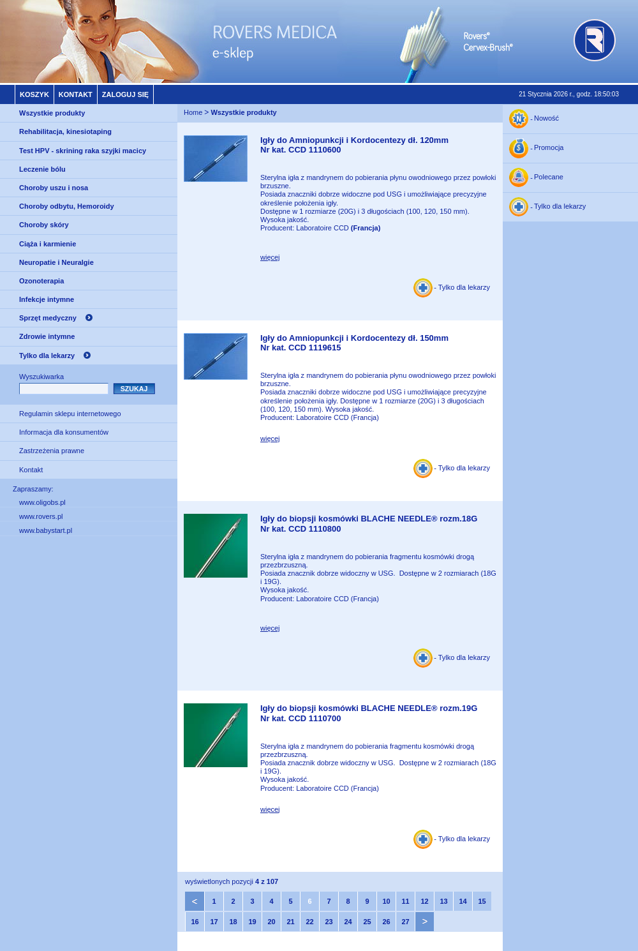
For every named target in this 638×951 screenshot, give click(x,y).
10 (386, 901)
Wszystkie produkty (52, 113)
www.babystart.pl (45, 530)
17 (214, 921)
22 (309, 921)
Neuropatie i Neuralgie (56, 262)
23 (328, 921)
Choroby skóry (44, 224)
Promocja (548, 148)
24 (348, 921)
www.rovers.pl (41, 516)
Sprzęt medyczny (48, 318)
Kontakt (76, 94)
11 (405, 901)
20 (271, 921)
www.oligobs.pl (42, 502)
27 (405, 921)
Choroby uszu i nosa (53, 187)
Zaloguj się (125, 94)
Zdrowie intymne (47, 336)
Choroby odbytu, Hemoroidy (66, 206)
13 (443, 901)
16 (194, 921)
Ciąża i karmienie (47, 244)
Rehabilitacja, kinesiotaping (65, 131)
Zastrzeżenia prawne (51, 450)
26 (386, 921)
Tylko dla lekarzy (47, 355)
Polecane (548, 177)
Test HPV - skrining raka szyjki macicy (82, 150)
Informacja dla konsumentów (63, 432)
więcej (270, 257)
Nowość (546, 119)
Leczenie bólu (42, 169)
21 (290, 921)
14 (462, 901)
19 (252, 921)
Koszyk (34, 94)
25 (367, 921)
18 (233, 921)
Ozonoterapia (41, 281)
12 (424, 901)
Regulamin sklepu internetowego (70, 413)
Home (193, 112)
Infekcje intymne (46, 299)
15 (482, 901)
